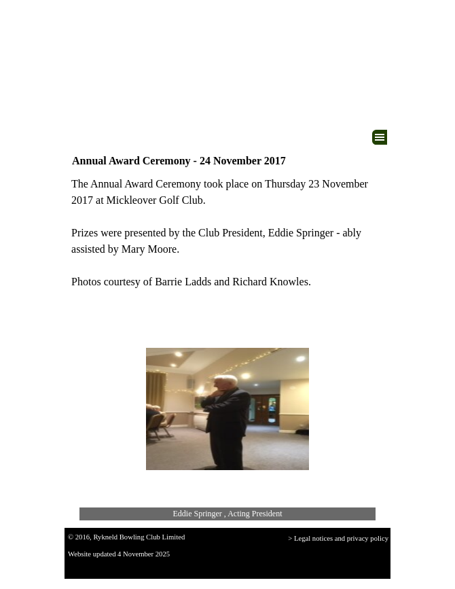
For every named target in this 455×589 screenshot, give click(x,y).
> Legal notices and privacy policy (338, 538)
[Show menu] (379, 137)
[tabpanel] (227, 233)
